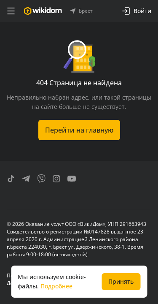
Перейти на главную (79, 130)
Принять (121, 281)
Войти (136, 11)
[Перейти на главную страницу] (43, 11)
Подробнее (56, 286)
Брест (81, 11)
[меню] (11, 11)
